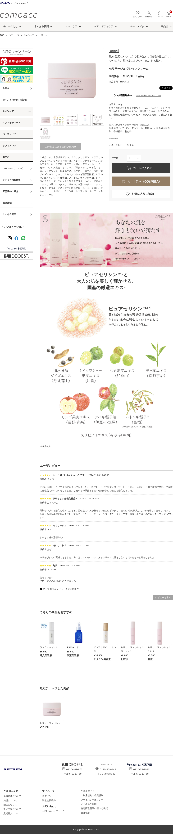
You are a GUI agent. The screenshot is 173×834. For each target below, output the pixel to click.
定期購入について (12, 813)
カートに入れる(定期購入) (144, 181)
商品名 (164, 26)
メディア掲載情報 (12, 180)
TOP (2, 35)
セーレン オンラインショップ (14, 3)
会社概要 (85, 812)
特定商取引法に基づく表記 (94, 808)
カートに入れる (142, 168)
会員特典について (12, 796)
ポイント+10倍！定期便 (15, 99)
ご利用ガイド (87, 791)
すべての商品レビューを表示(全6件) (61, 589)
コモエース (18, 15)
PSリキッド (73, 647)
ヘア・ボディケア (103, 26)
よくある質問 (9, 214)
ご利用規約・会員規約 (92, 795)
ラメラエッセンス (49, 647)
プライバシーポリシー (92, 799)
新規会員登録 (49, 800)
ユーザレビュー (50, 465)
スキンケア (71, 26)
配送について (10, 804)
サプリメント (9, 145)
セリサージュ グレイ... (51, 723)
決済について (10, 800)
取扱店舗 (7, 203)
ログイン (46, 796)
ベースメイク (137, 26)
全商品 (6, 88)
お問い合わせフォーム (53, 811)
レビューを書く (163, 597)
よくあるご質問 (89, 804)
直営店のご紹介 (10, 191)
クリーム (43, 35)
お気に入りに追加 (143, 193)
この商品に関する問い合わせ (60, 146)
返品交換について (12, 809)
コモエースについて (13, 168)
